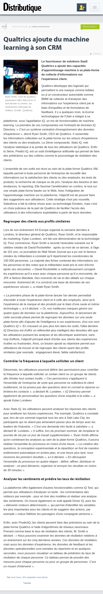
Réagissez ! (90, 26)
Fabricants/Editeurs (41, 27)
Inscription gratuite (81, 7)
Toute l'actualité (19, 27)
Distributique (22, 7)
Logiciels (97, 54)
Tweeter (27, 583)
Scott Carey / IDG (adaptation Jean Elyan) (29, 577)
